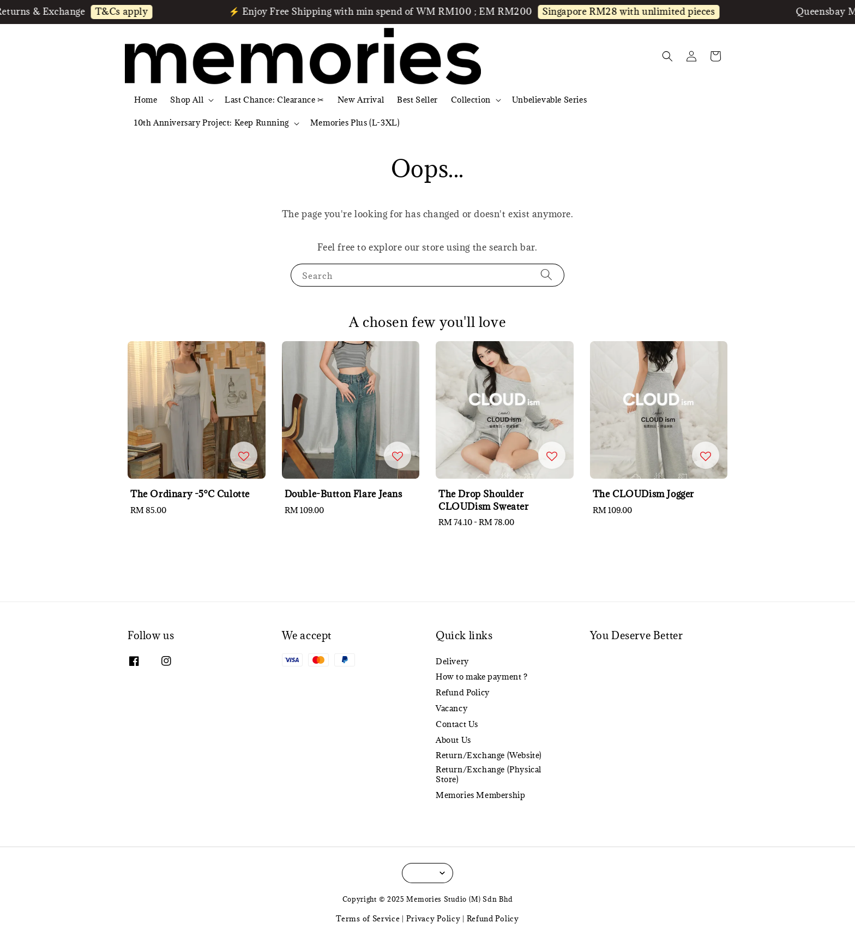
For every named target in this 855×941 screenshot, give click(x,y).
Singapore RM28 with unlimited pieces (637, 11)
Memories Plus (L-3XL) (355, 122)
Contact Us (457, 724)
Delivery (452, 661)
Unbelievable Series (549, 99)
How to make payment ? (482, 676)
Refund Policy (463, 692)
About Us (453, 740)
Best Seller (417, 99)
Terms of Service (368, 919)
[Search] (546, 274)
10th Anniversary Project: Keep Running (211, 123)
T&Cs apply (130, 11)
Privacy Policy (433, 919)
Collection (471, 100)
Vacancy (451, 708)
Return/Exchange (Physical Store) (488, 774)
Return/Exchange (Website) (489, 755)
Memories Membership (480, 795)
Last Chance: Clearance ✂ (274, 99)
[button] (667, 56)
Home (145, 99)
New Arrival (361, 99)
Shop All (186, 100)
